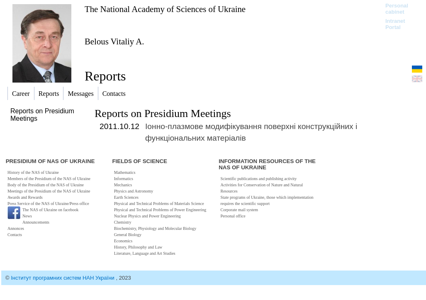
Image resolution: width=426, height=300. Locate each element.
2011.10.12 (119, 126)
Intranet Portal (395, 24)
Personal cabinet (396, 8)
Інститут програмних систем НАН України (63, 278)
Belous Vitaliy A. (114, 41)
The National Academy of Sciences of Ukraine (165, 9)
